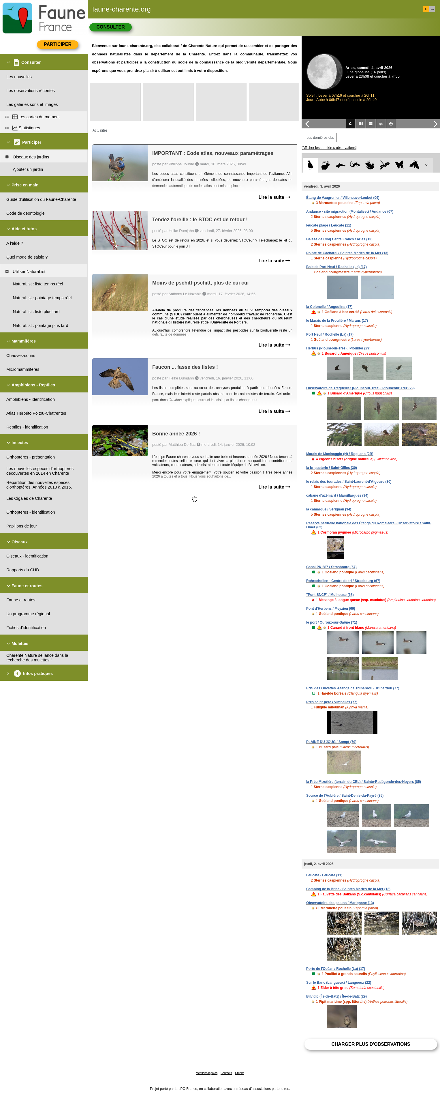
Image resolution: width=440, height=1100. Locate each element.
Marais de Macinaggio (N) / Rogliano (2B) (339, 454)
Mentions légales (206, 1073)
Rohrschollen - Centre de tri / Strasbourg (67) (343, 581)
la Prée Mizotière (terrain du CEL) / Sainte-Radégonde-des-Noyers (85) (363, 782)
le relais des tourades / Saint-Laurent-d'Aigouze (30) (349, 482)
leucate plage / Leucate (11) (328, 225)
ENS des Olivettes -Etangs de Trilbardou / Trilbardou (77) (352, 688)
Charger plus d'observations (370, 1044)
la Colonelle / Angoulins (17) (329, 307)
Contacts (226, 1073)
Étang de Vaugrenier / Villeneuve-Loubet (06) (342, 198)
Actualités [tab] (100, 130)
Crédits (239, 1073)
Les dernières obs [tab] (320, 138)
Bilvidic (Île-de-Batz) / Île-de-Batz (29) (336, 996)
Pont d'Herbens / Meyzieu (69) (330, 609)
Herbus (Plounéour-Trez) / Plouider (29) (338, 348)
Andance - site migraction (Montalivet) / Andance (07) (349, 211)
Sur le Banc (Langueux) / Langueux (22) (338, 983)
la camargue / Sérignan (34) (328, 509)
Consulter (110, 27)
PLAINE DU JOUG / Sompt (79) (331, 742)
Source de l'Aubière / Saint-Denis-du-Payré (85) (344, 796)
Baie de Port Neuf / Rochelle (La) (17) (336, 267)
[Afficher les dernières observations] (329, 148)
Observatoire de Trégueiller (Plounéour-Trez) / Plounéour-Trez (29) (360, 388)
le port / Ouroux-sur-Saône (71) (331, 622)
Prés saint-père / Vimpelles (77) (331, 702)
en (432, 9)
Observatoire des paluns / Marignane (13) (340, 903)
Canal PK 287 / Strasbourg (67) (331, 567)
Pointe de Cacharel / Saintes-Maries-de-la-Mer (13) (347, 253)
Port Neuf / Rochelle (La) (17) (329, 334)
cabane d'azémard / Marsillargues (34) (337, 495)
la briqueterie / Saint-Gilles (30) (331, 468)
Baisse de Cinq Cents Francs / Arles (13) (339, 239)
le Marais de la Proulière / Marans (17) (337, 321)
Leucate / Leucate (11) (324, 875)
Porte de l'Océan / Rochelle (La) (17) (335, 969)
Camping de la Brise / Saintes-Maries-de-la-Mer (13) (348, 889)
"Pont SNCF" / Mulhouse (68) (330, 595)
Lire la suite (274, 197)
